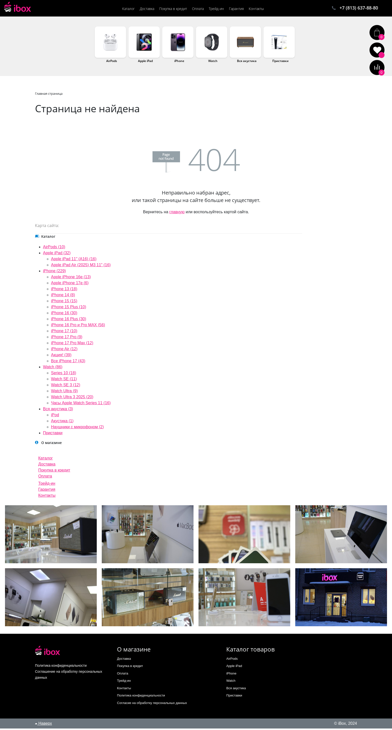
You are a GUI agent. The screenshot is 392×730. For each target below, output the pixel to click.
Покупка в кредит (54, 472)
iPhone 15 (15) (64, 302)
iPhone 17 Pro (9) (66, 338)
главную (176, 213)
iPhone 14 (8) (63, 296)
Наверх (43, 725)
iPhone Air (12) (64, 350)
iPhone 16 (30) (64, 314)
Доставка (47, 466)
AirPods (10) (54, 248)
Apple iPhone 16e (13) (71, 278)
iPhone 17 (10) (64, 332)
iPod (55, 416)
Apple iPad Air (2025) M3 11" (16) (81, 266)
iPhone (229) (54, 272)
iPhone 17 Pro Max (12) (72, 344)
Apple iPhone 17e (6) (69, 284)
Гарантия (46, 491)
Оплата (45, 478)
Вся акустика (246, 62)
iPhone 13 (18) (64, 290)
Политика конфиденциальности (141, 697)
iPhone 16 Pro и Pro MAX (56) (78, 326)
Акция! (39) (61, 356)
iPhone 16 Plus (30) (68, 320)
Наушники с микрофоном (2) (77, 428)
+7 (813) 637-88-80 (359, 8)
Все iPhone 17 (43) (68, 362)
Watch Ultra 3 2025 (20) (72, 398)
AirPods (111, 62)
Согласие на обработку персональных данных (152, 704)
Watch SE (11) (64, 380)
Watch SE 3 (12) (65, 386)
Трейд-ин (46, 485)
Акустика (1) (62, 422)
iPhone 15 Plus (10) (68, 308)
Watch (213, 62)
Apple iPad (145, 62)
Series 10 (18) (63, 374)
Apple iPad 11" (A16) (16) (73, 260)
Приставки (280, 62)
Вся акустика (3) (58, 410)
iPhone (179, 62)
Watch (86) (52, 368)
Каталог (45, 460)
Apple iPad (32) (56, 254)
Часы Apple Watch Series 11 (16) (81, 404)
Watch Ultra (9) (64, 392)
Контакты (47, 497)
